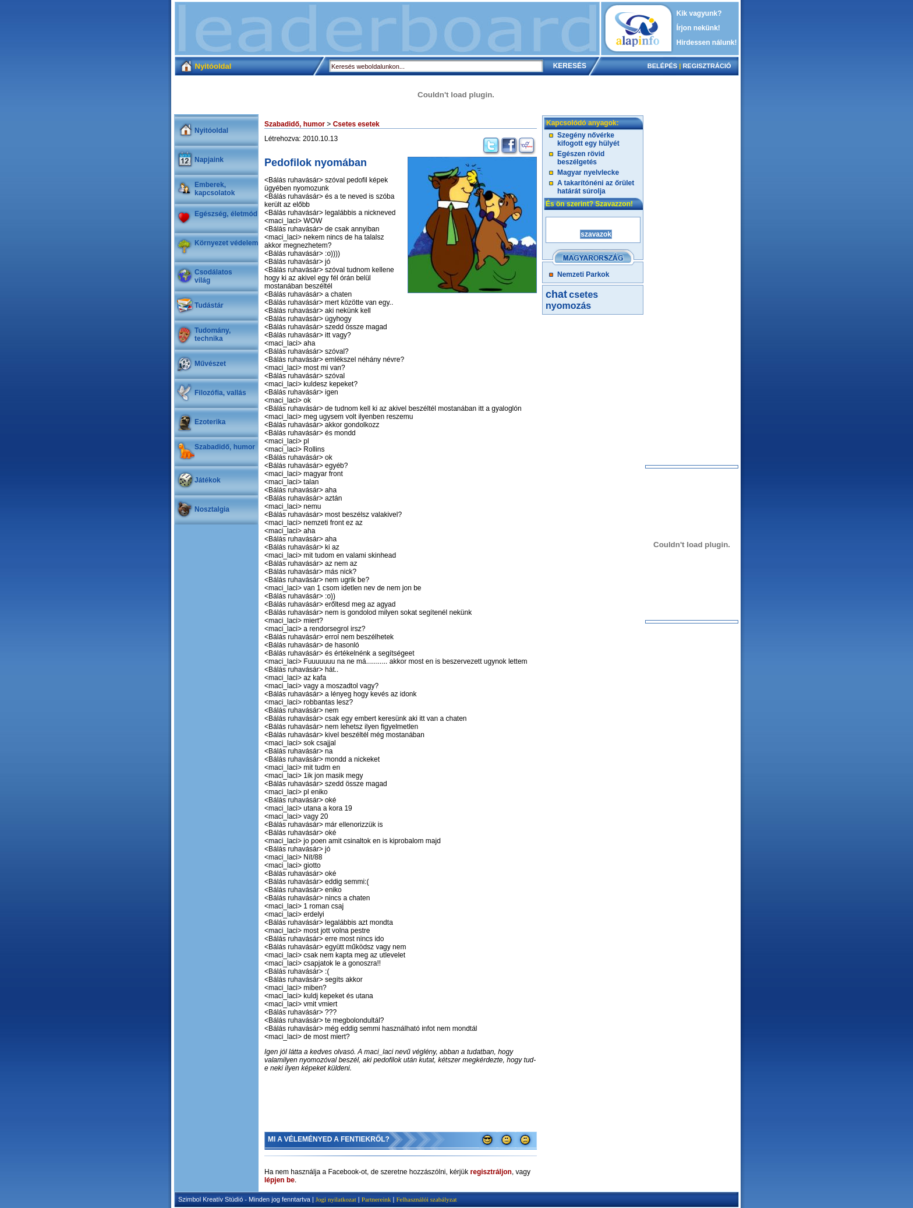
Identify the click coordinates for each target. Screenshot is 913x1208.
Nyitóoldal (211, 130)
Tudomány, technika (212, 334)
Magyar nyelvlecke (588, 172)
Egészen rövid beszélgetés (580, 158)
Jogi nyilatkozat (336, 1199)
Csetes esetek (356, 124)
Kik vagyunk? (699, 13)
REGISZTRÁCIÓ (706, 65)
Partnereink (376, 1199)
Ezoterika (209, 422)
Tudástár (209, 305)
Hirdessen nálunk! (707, 42)
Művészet (210, 364)
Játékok (207, 480)
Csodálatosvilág (213, 276)
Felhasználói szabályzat (426, 1199)
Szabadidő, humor (224, 447)
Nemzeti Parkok (583, 274)
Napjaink (209, 160)
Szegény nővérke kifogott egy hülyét (588, 139)
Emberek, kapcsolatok (214, 189)
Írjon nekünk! (698, 28)
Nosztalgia (211, 509)
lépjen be (279, 1180)
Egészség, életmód (225, 214)
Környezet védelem (226, 243)
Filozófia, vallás (220, 393)
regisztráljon (491, 1172)
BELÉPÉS (662, 65)
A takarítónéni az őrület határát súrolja (595, 187)
